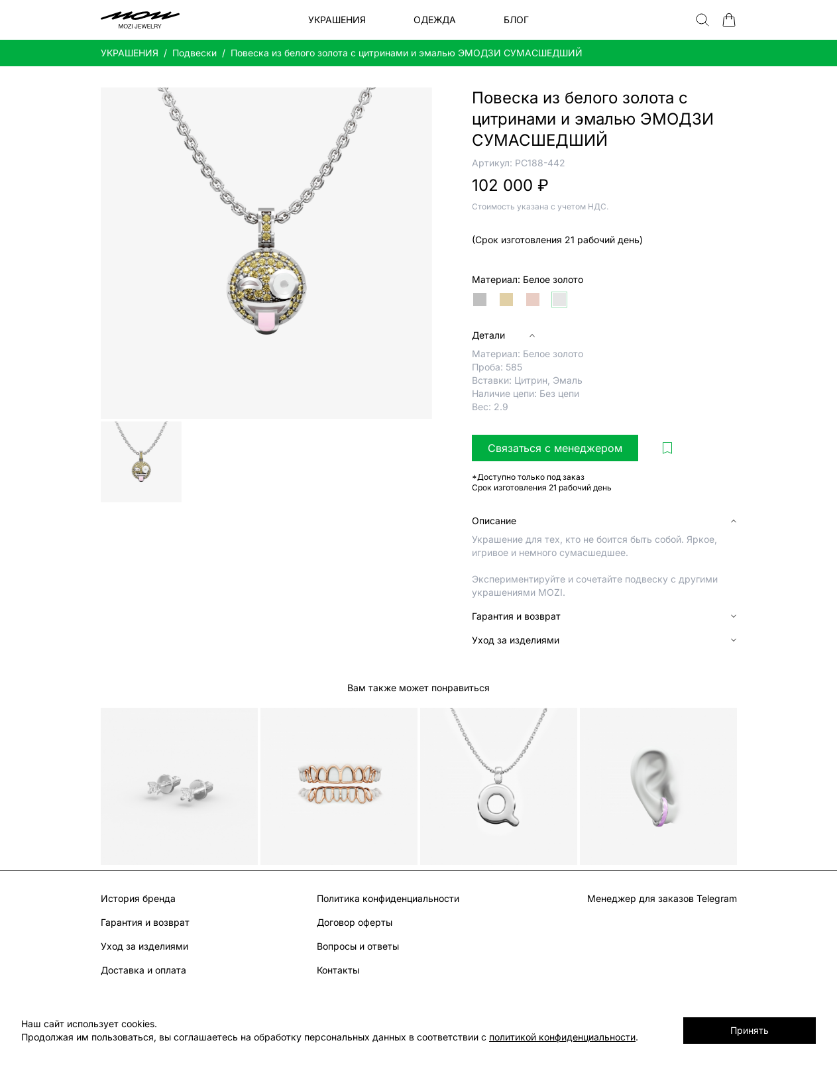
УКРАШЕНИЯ (129, 52)
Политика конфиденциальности (388, 898)
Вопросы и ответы (358, 946)
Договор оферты (354, 922)
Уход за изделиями (144, 946)
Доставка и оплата (143, 970)
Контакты (338, 970)
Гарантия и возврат (145, 922)
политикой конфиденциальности (562, 1036)
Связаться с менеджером (555, 448)
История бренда (138, 898)
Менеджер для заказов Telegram (662, 898)
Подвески (194, 52)
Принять (749, 1030)
